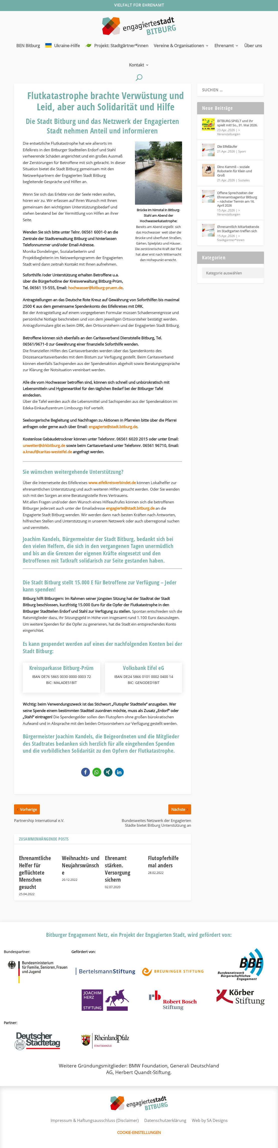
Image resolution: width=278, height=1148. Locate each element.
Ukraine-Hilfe (67, 45)
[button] (85, 772)
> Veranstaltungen (228, 132)
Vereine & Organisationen (179, 45)
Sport (242, 151)
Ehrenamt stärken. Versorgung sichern (117, 868)
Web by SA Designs (210, 1120)
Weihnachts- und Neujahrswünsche (81, 865)
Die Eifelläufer (227, 146)
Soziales (244, 180)
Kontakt (136, 65)
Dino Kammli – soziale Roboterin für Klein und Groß (234, 171)
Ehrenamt (224, 45)
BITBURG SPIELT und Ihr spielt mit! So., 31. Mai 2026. (237, 123)
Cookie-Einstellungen (139, 1132)
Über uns (253, 45)
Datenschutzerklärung (165, 1120)
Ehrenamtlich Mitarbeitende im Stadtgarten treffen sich (238, 228)
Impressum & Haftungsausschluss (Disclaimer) (95, 1120)
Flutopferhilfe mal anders (163, 861)
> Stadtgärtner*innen (230, 238)
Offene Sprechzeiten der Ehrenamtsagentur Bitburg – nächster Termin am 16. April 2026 (237, 199)
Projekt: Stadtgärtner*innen (121, 45)
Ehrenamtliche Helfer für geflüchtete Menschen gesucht (35, 872)
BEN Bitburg (28, 45)
